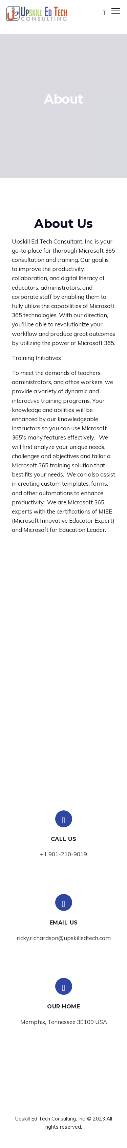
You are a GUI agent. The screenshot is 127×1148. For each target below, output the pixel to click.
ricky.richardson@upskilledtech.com (64, 937)
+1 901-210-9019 (63, 854)
